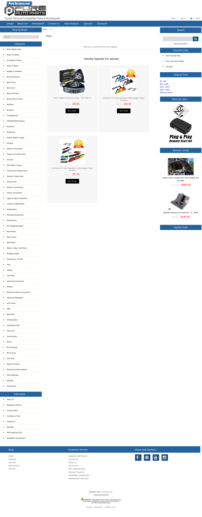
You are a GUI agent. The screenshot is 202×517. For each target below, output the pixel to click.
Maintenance (10, 209)
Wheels (7, 287)
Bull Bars (8, 104)
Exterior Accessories (13, 149)
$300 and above (166, 92)
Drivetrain (8, 127)
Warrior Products (11, 364)
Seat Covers (9, 237)
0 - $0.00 (195, 18)
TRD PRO (9, 276)
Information (37, 23)
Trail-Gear (9, 358)
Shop (9, 23)
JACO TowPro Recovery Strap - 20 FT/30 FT (72, 98)
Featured (12, 459)
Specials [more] (181, 150)
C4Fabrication (10, 320)
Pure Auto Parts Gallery (173, 61)
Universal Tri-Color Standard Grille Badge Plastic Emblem (72, 169)
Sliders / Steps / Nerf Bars (15, 248)
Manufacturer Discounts (79, 478)
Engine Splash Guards (13, 138)
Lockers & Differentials (13, 204)
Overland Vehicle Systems (15, 369)
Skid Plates (9, 242)
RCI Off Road (10, 347)
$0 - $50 (163, 81)
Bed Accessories (11, 77)
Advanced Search (180, 44)
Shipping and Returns (78, 456)
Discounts (102, 23)
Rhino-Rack (9, 353)
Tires (7, 265)
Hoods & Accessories (13, 187)
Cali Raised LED (11, 325)
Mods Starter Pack (12, 49)
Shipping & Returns (12, 405)
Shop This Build (11, 55)
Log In (182, 18)
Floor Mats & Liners (12, 165)
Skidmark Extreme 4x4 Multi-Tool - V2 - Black (180, 212)
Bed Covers (9, 82)
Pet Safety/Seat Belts (13, 226)
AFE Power (9, 303)
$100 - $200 (164, 87)
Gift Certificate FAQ (12, 433)
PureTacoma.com (106, 492)
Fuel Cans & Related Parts (15, 171)
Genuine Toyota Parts (13, 176)
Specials (88, 23)
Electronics (9, 132)
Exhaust (8, 143)
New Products (71, 23)
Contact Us (53, 23)
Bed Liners (9, 88)
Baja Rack (9, 314)
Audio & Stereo (10, 66)
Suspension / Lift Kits (13, 259)
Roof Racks (9, 231)
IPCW (7, 342)
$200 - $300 (164, 90)
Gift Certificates (11, 375)
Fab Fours (9, 331)
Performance (10, 220)
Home (173, 18)
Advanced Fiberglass (13, 298)
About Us (22, 23)
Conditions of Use (11, 416)
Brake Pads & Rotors (13, 99)
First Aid (8, 160)
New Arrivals (14, 465)
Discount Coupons (76, 472)
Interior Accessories (12, 193)
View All (12, 469)
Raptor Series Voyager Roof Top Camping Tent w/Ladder (181, 178)
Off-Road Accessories (13, 215)
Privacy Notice (10, 410)
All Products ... (10, 386)
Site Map (8, 427)
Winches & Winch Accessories (16, 292)
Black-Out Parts (11, 93)
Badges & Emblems (12, 71)
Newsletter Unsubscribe (14, 438)
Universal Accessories (13, 281)
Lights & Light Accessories (15, 198)
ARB (6, 309)
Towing (7, 270)
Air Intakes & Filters (12, 60)
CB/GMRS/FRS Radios (14, 121)
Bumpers (8, 110)
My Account (73, 465)
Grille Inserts (9, 182)
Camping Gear (10, 115)
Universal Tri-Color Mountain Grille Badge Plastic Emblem (124, 99)
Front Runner (10, 336)
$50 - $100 (164, 84)
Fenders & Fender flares (14, 154)
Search (180, 30)
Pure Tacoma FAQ (171, 56)
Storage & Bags (11, 254)
